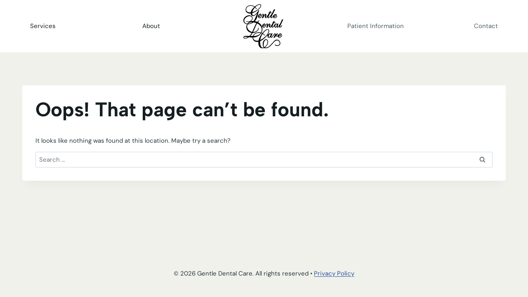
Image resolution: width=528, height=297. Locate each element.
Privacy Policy (334, 273)
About (151, 26)
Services (43, 26)
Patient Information (375, 26)
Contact (486, 26)
